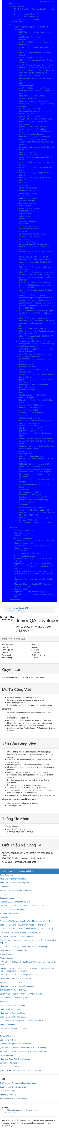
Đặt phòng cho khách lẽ (23, 530)
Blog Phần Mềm (15, 22)
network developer (26, 397)
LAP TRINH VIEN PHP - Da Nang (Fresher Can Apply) (21, 975)
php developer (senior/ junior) (31, 431)
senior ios (23, 415)
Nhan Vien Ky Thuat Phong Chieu (13, 950)
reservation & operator (28, 221)
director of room (25, 213)
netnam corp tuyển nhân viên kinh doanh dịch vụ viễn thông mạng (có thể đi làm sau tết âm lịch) (36, 440)
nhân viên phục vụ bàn (28, 155)
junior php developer (27, 367)
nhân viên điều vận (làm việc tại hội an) (35, 68)
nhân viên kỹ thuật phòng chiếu (31, 456)
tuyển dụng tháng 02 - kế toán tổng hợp (35, 244)
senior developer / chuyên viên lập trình (35, 354)
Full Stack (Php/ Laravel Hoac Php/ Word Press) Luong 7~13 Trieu (26, 921)
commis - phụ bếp (26, 114)
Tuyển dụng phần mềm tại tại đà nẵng (15, 1087)
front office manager (27, 190)
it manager (23, 505)
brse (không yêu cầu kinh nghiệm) (32, 395)
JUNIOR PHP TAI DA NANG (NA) (13, 998)
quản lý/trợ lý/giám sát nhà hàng (32, 116)
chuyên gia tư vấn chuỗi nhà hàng (32, 129)
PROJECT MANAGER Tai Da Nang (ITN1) (17, 890)
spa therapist (24, 224)
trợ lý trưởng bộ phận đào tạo (31, 134)
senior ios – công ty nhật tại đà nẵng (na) (35, 420)
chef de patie (24, 185)
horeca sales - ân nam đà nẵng (31, 40)
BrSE (2, 1032)
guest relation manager (28, 193)
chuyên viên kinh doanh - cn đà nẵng (34, 88)
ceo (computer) (25, 372)
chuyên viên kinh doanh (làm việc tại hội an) (36, 70)
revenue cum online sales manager (33, 234)
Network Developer (7, 1025)
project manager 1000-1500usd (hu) (33, 500)
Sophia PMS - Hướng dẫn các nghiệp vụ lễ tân (32, 592)
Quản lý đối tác (20, 551)
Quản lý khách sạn (7, 1091)
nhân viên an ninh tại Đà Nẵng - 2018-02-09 (36, 272)
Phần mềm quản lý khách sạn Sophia (22, 1110)
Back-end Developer (8, 1040)
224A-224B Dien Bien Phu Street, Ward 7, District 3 (23, 858)
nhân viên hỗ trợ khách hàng (30, 408)
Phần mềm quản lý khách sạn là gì (14, 1098)
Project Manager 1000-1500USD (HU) (15, 902)
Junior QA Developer (8, 1036)
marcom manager (26, 86)
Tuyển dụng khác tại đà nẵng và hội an (17, 871)
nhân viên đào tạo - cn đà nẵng (31, 96)
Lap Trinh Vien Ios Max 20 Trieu (12, 1005)
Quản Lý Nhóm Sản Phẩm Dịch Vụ (28, 553)
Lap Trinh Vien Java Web (10, 1067)
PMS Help (13, 528)
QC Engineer (5, 917)
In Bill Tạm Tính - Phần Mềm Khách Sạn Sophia (33, 571)
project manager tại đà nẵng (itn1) (32, 507)
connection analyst (26, 502)
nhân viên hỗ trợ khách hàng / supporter (35, 426)
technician (23, 231)
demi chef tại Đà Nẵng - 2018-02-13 (33, 295)
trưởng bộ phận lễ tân (28, 98)
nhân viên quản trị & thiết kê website (33, 369)
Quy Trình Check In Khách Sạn (26, 17)
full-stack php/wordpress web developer (35, 469)
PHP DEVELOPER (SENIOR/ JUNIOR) (15, 979)
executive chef (25, 206)
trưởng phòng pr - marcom (29, 236)
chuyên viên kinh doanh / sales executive (35, 42)
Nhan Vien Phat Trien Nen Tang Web (14, 883)
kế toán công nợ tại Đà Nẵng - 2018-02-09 (36, 275)
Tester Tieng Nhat (7, 954)
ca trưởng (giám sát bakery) (30, 109)
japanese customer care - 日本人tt (32, 126)
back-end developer (27, 387)
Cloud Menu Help (16, 599)
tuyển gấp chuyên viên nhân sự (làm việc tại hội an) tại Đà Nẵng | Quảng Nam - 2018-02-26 (37, 323)
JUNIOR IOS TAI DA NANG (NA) (13, 990)
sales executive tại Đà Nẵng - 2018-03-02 (35, 523)
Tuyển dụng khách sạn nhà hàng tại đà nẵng (18, 1083)
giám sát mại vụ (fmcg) (28, 152)
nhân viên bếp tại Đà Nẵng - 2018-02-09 (35, 259)
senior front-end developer (29, 357)
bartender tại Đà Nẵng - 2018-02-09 (33, 257)
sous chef (23, 183)
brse (21, 392)
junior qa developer (27, 390)
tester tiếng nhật (25, 454)
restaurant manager (27, 201)
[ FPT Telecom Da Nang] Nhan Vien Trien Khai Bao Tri (21, 1021)
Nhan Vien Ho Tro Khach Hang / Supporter (17, 986)
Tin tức (11, 24)
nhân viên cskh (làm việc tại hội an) (33, 73)
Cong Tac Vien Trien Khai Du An (13, 1017)
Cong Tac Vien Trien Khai (10, 1009)
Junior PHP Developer (9, 1063)
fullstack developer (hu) (28, 492)
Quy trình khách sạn (17, 6)
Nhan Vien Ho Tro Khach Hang (12, 1013)
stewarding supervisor (28, 188)
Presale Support (6, 958)
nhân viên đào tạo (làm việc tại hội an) (34, 137)
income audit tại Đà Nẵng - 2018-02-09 (34, 282)
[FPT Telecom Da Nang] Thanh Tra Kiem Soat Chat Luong (23, 1048)
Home (8, 608)
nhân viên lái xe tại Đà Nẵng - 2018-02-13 (36, 318)
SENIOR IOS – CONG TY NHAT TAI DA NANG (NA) (21, 994)
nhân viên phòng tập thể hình (31, 180)
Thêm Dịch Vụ (20, 535)
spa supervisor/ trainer (28, 226)
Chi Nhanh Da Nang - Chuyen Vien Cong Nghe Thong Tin (23, 925)
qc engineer (24, 489)
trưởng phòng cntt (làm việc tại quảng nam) (36, 344)
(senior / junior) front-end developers (33, 385)
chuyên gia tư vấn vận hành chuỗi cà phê (35, 119)
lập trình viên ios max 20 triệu (31, 413)
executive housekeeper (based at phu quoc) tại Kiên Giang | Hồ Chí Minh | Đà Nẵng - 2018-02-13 (36, 313)
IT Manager (4, 894)
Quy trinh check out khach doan (26, 19)
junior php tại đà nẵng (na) (29, 418)
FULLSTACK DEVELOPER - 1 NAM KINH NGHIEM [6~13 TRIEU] (26, 929)
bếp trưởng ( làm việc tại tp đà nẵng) (33, 121)
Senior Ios (4, 1002)
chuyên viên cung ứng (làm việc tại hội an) (36, 65)
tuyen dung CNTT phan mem (25, 608)
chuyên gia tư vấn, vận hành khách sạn (35, 132)
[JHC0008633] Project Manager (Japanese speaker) (21, 1071)
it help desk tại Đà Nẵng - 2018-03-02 (34, 510)
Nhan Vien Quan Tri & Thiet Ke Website (16, 1059)
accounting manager (27, 242)
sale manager (24, 239)
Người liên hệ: (19, 862)
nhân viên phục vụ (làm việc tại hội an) (34, 178)
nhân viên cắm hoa (27, 83)
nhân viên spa (24, 45)
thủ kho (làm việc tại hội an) (30, 37)
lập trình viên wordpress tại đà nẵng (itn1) (35, 472)
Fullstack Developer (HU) (10, 913)
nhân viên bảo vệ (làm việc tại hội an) (34, 139)
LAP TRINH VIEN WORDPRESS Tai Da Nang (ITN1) (21, 933)
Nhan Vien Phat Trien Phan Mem (13, 879)
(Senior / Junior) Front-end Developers (15, 1044)
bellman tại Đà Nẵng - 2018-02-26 (32, 328)
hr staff (22, 219)
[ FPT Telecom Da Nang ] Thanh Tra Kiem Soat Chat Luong (23, 947)
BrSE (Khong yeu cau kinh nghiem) (14, 1028)
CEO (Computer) (6, 1055)
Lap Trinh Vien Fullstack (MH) (12, 910)
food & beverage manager (29, 208)
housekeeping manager (28, 211)
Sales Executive (6, 875)
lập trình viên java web (28, 364)
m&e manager (25, 216)
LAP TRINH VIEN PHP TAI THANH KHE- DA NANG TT (22, 906)
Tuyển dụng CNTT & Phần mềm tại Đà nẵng (32, 341)
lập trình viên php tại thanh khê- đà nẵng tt (36, 497)
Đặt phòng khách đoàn (23, 538)
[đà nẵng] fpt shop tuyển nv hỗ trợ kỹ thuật (36, 346)
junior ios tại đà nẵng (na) (29, 423)
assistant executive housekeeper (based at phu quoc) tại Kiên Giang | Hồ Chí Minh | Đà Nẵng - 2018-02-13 (36, 305)
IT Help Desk (5, 887)
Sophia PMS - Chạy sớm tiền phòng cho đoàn (32, 564)
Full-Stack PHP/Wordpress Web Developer (17, 936)
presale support (25, 451)
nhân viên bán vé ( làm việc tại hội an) (34, 101)
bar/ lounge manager (27, 203)
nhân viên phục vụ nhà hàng (30, 75)
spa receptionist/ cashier (29, 229)
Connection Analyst (7, 898)
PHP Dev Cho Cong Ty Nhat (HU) (13, 982)
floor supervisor (25, 196)
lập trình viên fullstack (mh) (30, 495)
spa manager (24, 124)
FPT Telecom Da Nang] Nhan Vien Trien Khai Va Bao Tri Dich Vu (26, 1051)
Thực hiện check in (21, 533)
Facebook (11, 1113)
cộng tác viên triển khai (28, 410)
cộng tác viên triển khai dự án (31, 405)
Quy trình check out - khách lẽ (26, 14)
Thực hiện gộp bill (21, 589)
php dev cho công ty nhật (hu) (31, 428)
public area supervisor (28, 198)
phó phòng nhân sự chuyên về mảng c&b (35, 111)
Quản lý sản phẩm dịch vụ (24, 556)
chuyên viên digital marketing (30, 57)
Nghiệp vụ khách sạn (8, 1095)
